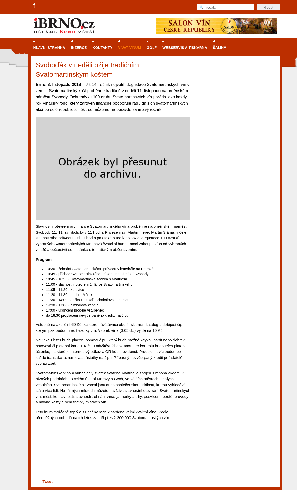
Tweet (47, 482)
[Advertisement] (112, 458)
